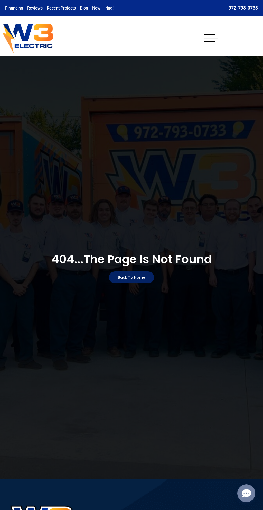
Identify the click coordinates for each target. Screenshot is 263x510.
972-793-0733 (243, 8)
